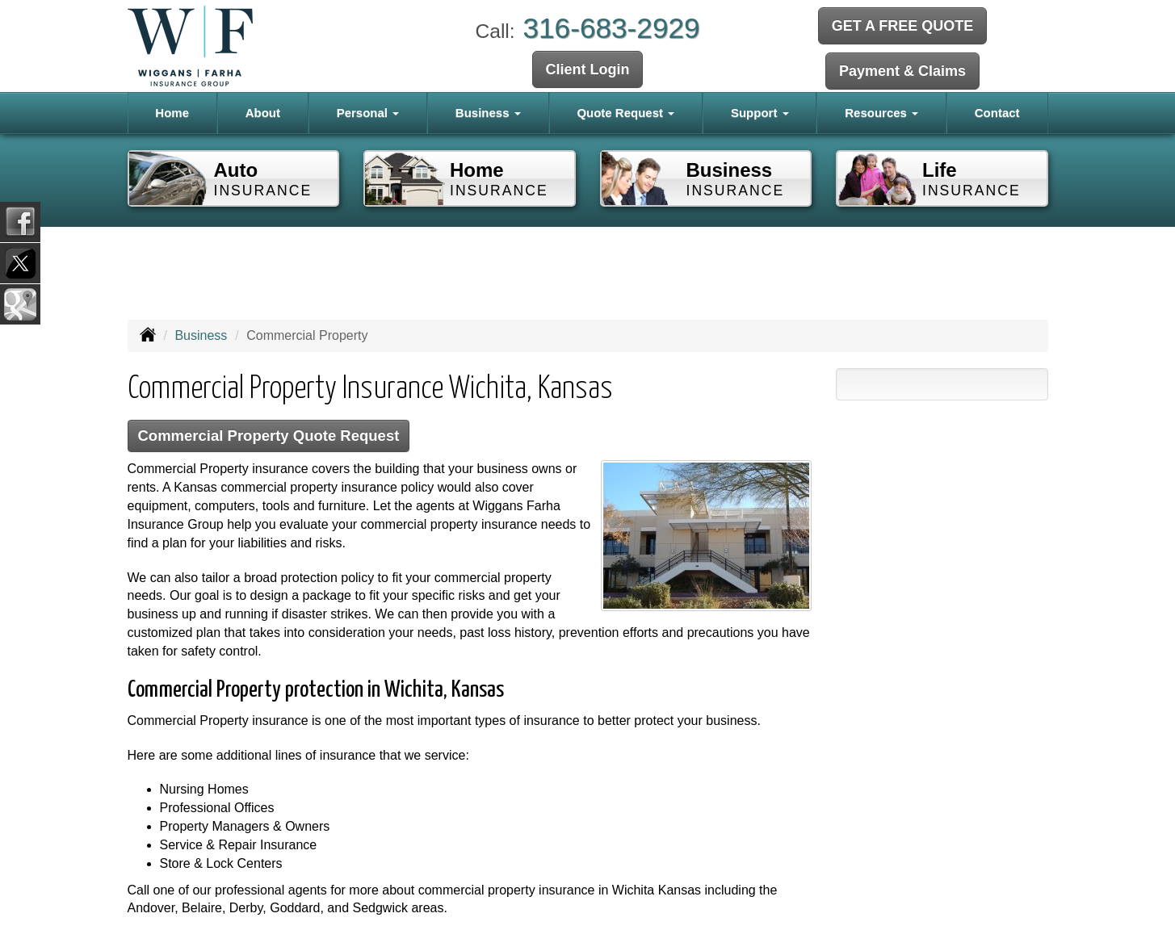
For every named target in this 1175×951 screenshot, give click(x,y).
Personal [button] (368, 112)
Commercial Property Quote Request (273, 436)
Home (172, 112)
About (262, 112)
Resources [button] (881, 112)
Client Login (588, 69)
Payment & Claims (902, 69)
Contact (997, 112)
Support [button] (760, 112)
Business (200, 335)
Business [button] (488, 112)
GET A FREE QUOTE (903, 27)
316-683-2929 (610, 28)
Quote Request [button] (625, 112)
